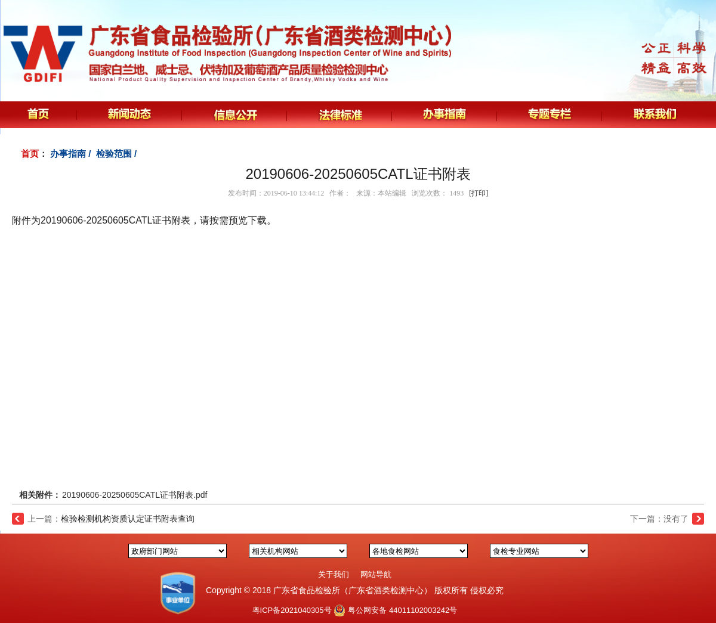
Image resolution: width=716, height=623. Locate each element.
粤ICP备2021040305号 (292, 610)
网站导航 (375, 574)
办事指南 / (72, 153)
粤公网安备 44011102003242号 (402, 610)
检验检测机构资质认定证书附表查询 (128, 518)
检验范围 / (118, 153)
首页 (30, 153)
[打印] (478, 193)
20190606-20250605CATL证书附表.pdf (134, 495)
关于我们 (333, 574)
